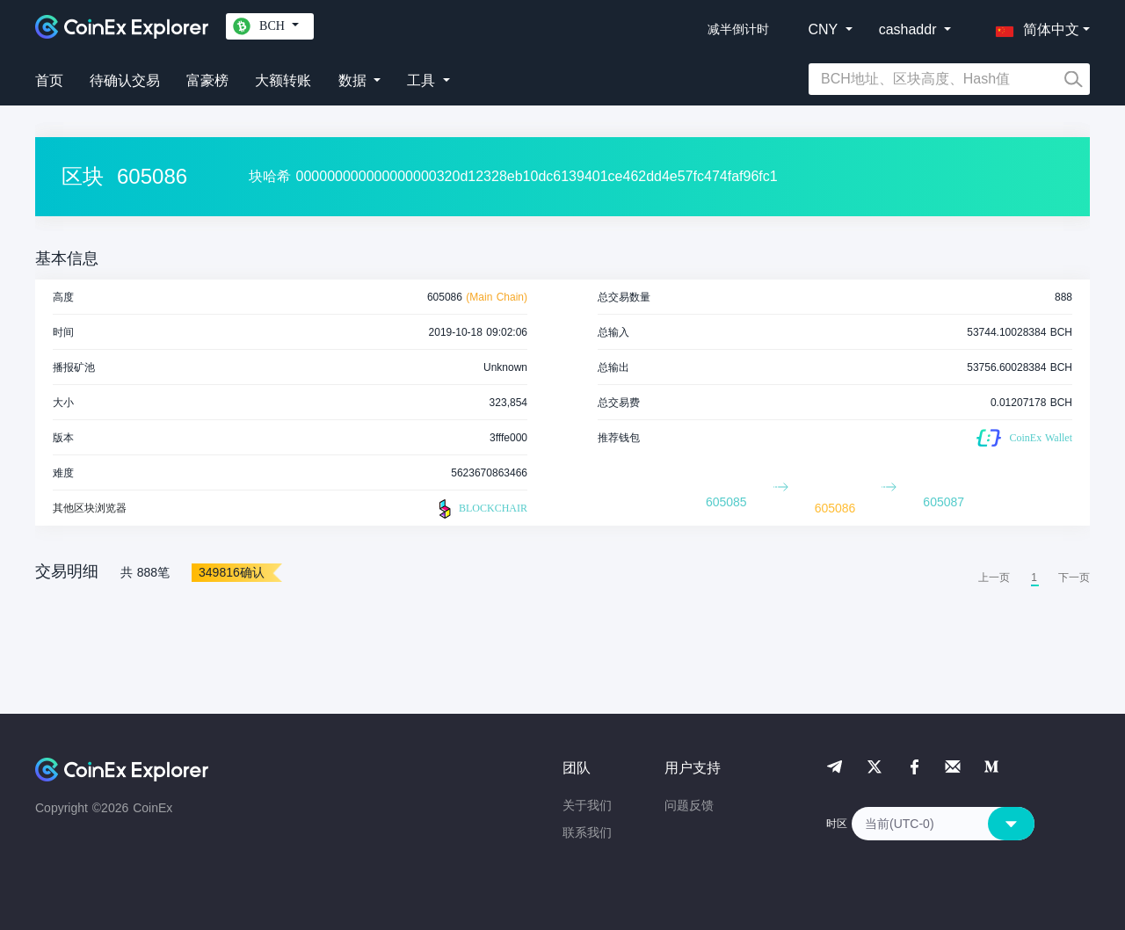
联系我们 (587, 832)
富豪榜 (207, 80)
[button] (1033, 26)
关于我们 (587, 805)
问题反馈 (689, 805)
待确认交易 (125, 80)
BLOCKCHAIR (480, 508)
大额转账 (283, 80)
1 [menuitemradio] (1034, 577)
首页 (49, 80)
